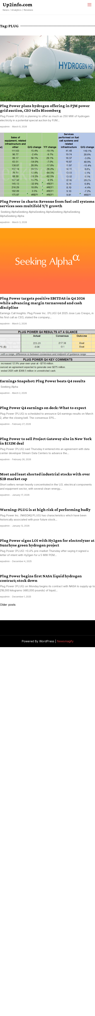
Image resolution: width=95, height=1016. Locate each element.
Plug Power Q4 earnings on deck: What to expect (43, 407)
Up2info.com (17, 4)
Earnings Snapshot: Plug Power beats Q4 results (42, 381)
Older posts (8, 604)
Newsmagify (65, 641)
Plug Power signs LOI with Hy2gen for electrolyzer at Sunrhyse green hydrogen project (47, 542)
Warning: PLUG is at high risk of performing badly (45, 509)
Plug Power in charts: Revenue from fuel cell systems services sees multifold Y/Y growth (47, 203)
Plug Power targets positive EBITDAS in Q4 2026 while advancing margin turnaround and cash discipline (42, 303)
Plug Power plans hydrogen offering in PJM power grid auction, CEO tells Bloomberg (45, 108)
